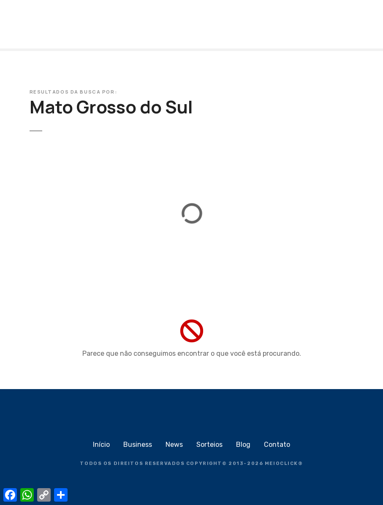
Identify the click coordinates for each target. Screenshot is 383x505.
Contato (277, 445)
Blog (243, 445)
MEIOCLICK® (284, 463)
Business (137, 445)
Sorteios (209, 445)
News (174, 445)
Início (101, 445)
